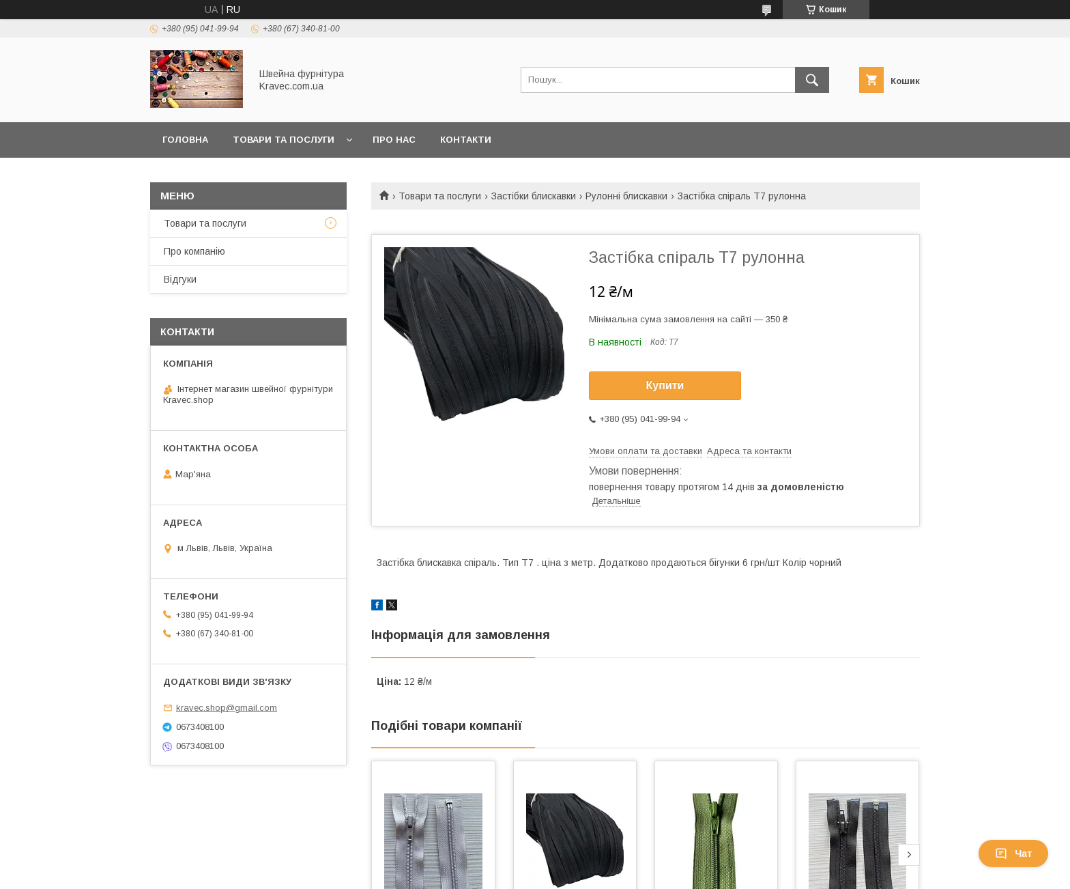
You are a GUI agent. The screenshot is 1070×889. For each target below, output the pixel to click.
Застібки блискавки (533, 195)
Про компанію (194, 251)
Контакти (465, 140)
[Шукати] (812, 80)
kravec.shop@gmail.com (226, 708)
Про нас (394, 140)
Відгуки (180, 279)
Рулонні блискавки (626, 195)
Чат (1013, 853)
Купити (665, 385)
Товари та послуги (283, 140)
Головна (185, 140)
